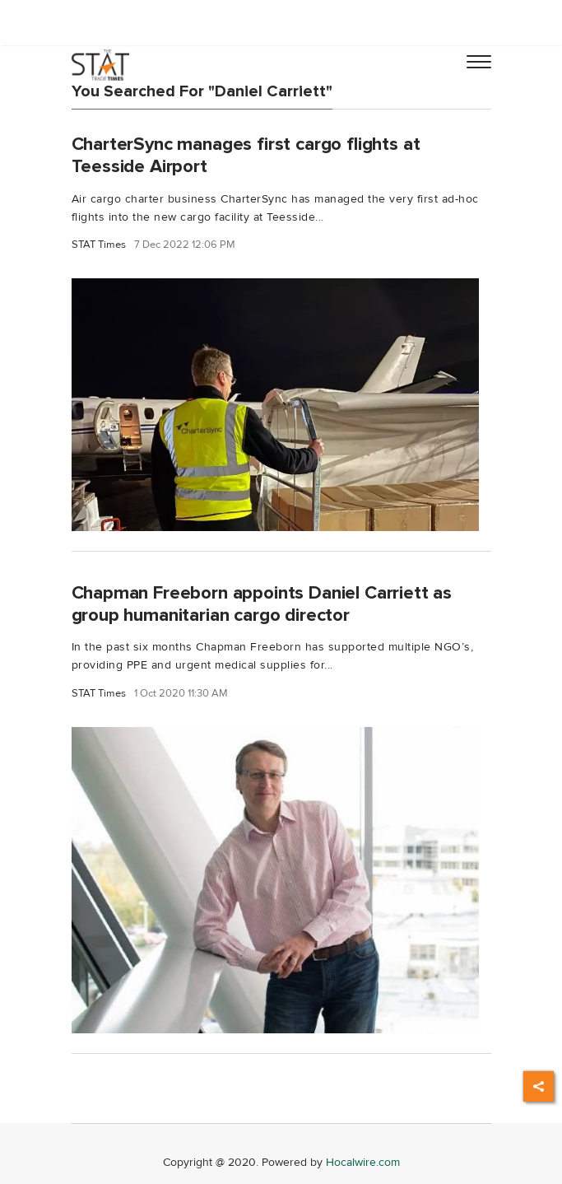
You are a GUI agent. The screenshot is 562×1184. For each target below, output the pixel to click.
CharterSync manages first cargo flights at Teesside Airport (246, 155)
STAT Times (99, 245)
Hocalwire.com (363, 1162)
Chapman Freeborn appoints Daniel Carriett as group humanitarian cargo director (262, 604)
